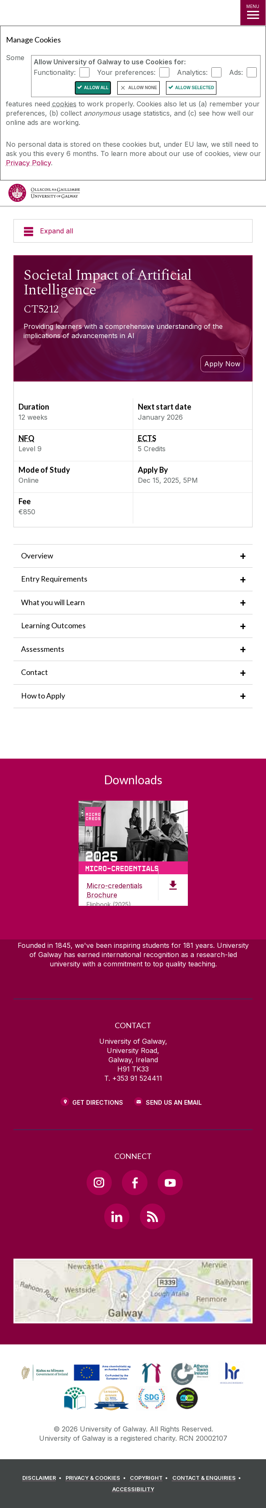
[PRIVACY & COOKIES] (97, 1478)
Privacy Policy (28, 163)
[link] (75, 1373)
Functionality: (55, 72)
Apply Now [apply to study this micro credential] (222, 364)
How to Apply (43, 695)
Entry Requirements (54, 578)
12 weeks (32, 417)
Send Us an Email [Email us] (174, 1102)
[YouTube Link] (170, 1182)
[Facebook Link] (134, 1182)
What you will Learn (53, 602)
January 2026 (160, 417)
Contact (34, 672)
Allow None (142, 87)
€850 (26, 512)
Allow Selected (194, 87)
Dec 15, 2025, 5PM (168, 480)
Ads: (236, 72)
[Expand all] (133, 231)
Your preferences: (126, 72)
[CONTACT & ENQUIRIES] (208, 1478)
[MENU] (253, 12)
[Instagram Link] (99, 1182)
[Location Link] (133, 1317)
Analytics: (192, 72)
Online (28, 480)
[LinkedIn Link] (116, 1216)
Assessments (42, 649)
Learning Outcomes (53, 625)
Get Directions (97, 1102)
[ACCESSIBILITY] (133, 1489)
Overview (37, 555)
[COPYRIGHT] (150, 1478)
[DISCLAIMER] (43, 1478)
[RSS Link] (152, 1216)
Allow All (96, 87)
